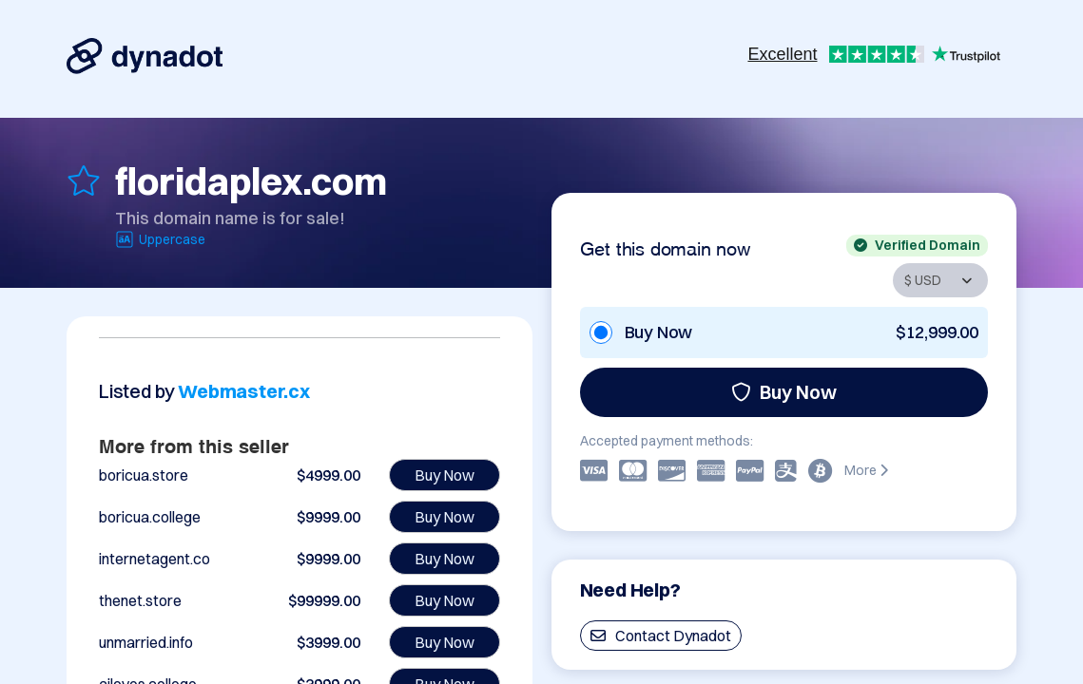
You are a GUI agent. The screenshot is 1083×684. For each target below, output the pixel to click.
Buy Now (784, 392)
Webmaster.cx (244, 391)
